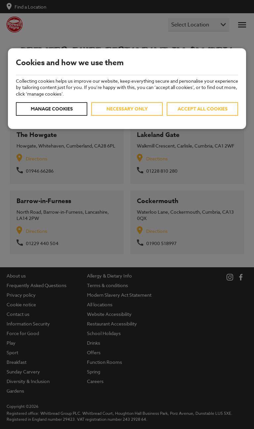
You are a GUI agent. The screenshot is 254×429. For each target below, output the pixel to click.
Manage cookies (52, 109)
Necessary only (127, 109)
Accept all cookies (203, 109)
